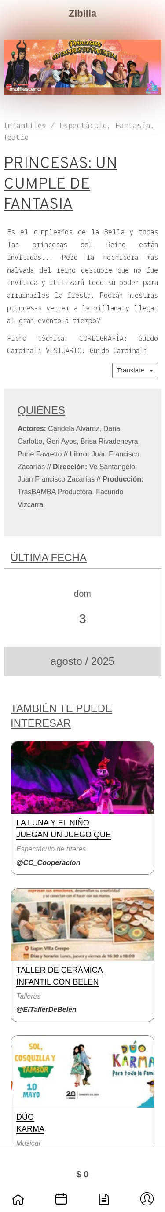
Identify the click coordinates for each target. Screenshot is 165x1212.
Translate (135, 370)
